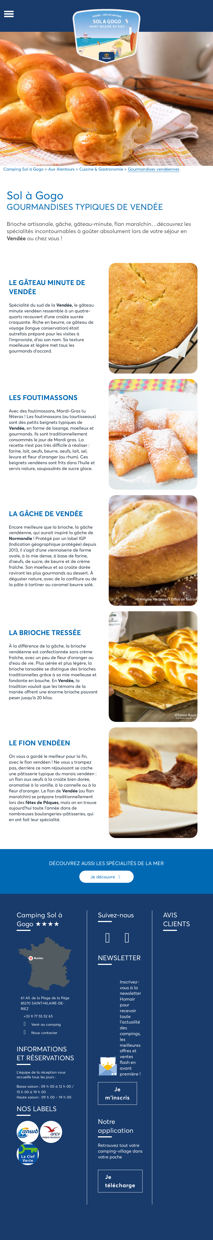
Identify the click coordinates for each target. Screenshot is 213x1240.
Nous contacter (39, 1032)
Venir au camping (41, 1024)
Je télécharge (120, 1181)
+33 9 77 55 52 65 (38, 1016)
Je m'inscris (117, 1093)
